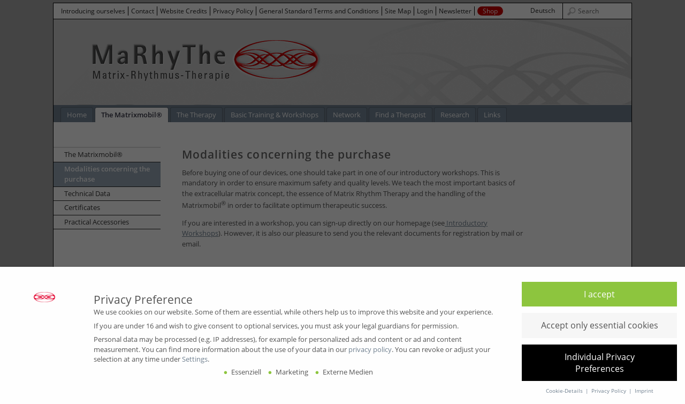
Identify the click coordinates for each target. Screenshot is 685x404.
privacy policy (370, 349)
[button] (599, 294)
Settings (195, 359)
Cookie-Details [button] (565, 390)
